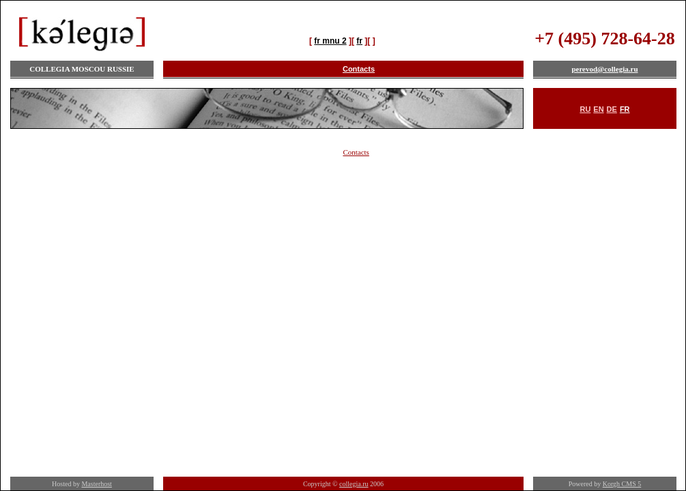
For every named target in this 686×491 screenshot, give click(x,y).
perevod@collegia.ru (604, 69)
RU (585, 109)
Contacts (359, 69)
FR (625, 109)
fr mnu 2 (330, 41)
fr (359, 41)
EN (598, 109)
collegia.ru (353, 484)
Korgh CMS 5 (622, 484)
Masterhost (96, 484)
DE (612, 109)
